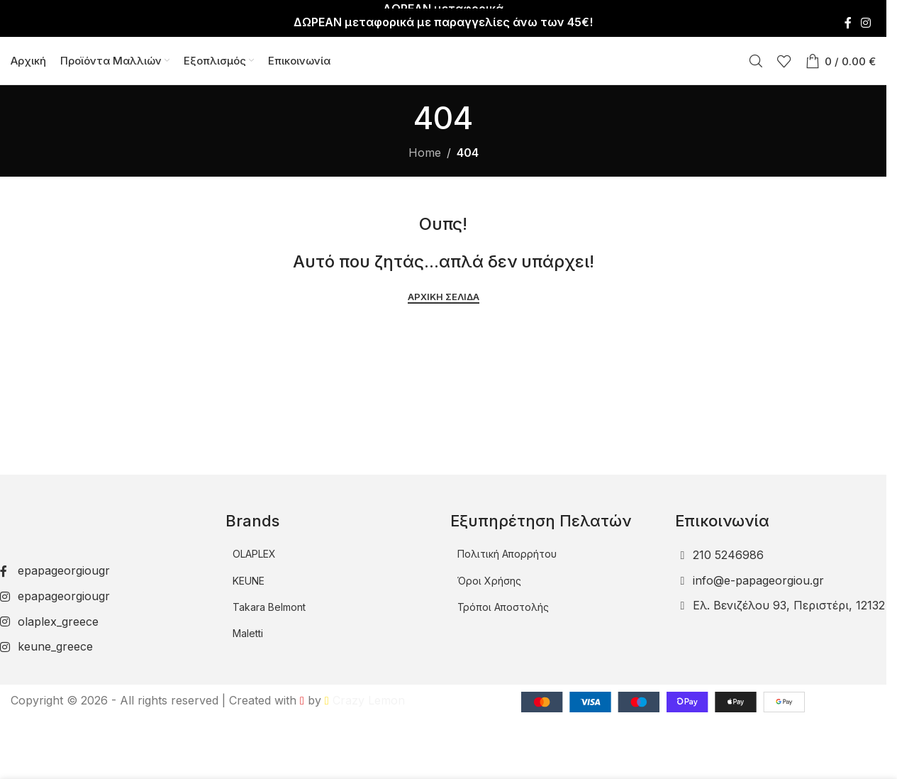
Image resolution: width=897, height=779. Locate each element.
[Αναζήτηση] (756, 57)
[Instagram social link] (866, 14)
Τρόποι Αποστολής (503, 608)
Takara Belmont (269, 608)
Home (424, 153)
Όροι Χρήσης (489, 581)
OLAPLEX (254, 554)
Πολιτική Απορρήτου (507, 554)
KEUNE (248, 581)
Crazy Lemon (365, 700)
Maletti (248, 634)
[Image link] (94, 516)
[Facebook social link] (848, 14)
